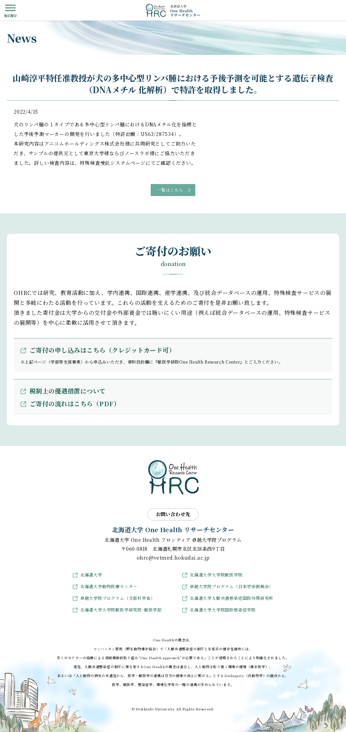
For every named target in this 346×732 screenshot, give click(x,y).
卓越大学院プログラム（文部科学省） (117, 598)
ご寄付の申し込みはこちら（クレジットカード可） (102, 349)
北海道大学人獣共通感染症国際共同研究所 (231, 598)
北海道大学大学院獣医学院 (216, 574)
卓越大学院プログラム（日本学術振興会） (231, 586)
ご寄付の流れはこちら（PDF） (75, 403)
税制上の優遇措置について (68, 390)
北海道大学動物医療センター (108, 586)
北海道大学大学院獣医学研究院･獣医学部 (121, 610)
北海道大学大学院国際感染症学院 (223, 610)
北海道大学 (91, 574)
